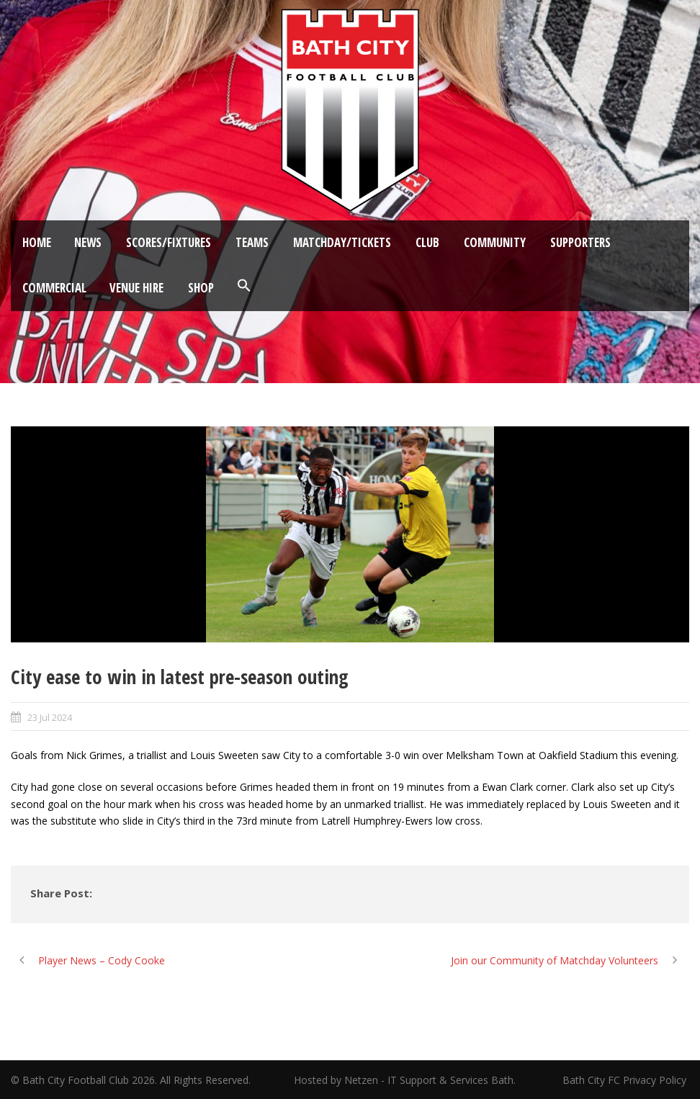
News (88, 242)
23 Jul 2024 (49, 717)
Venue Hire (136, 287)
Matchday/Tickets (342, 242)
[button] (244, 286)
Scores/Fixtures (168, 242)
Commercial (54, 287)
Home (36, 242)
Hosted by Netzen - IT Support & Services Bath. (405, 1080)
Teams (252, 242)
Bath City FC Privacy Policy (625, 1080)
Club (427, 242)
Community (495, 242)
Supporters (580, 242)
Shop (201, 287)
